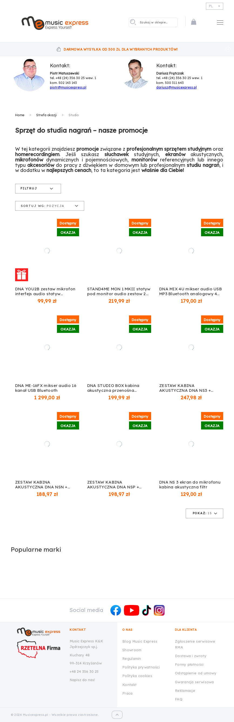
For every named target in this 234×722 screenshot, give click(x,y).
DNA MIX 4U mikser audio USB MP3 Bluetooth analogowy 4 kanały (190, 291)
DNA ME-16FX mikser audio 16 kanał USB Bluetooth (45, 388)
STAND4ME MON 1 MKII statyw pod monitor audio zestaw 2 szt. (119, 291)
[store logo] (55, 23)
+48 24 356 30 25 (84, 671)
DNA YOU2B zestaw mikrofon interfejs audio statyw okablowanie (45, 291)
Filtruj (29, 188)
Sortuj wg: (33, 206)
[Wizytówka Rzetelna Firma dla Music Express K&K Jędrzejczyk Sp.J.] (40, 649)
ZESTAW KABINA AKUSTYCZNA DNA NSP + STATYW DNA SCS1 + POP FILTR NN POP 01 (113, 484)
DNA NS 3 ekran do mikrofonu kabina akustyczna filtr (190, 484)
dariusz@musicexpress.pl (176, 87)
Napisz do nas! (82, 680)
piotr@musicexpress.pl (68, 87)
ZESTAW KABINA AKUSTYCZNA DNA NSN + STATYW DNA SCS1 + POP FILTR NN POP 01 (41, 484)
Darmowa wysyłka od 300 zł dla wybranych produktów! (121, 49)
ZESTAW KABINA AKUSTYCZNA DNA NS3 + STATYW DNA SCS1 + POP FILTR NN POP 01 (185, 388)
